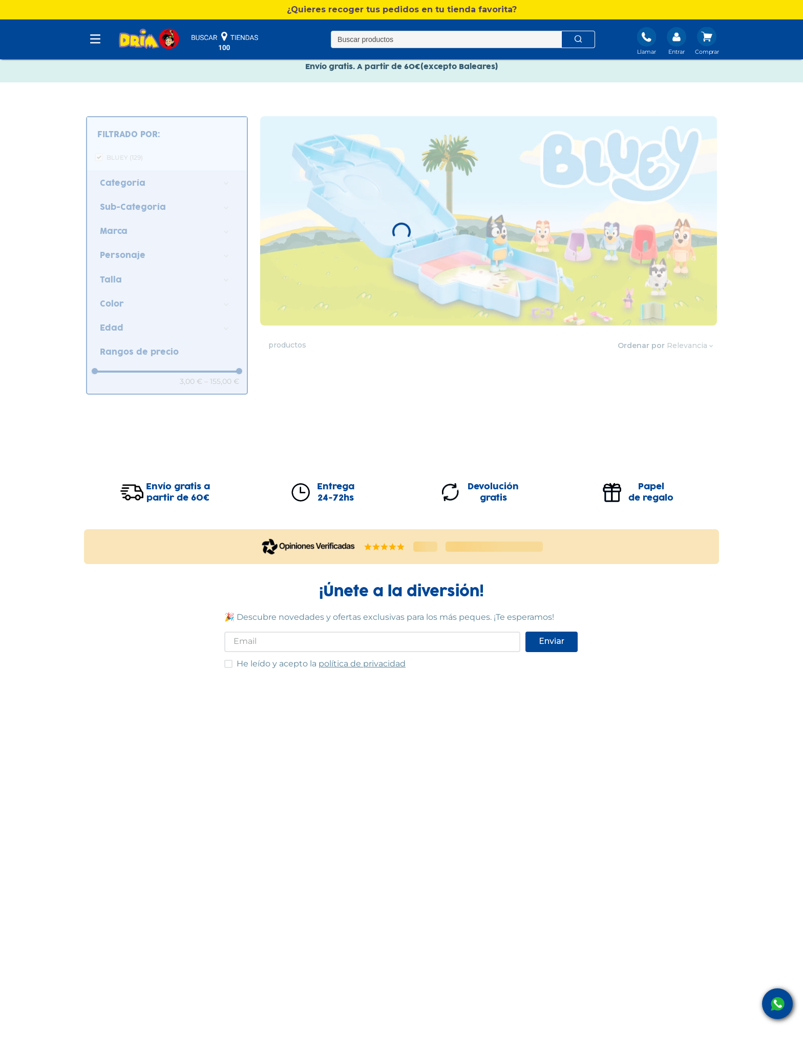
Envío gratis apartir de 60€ (178, 492)
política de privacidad (362, 663)
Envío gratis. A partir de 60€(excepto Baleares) (401, 71)
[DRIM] (149, 40)
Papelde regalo (650, 492)
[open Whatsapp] (777, 1003)
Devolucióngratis (493, 492)
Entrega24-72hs (335, 492)
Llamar (646, 51)
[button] (401, 9)
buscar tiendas (225, 41)
